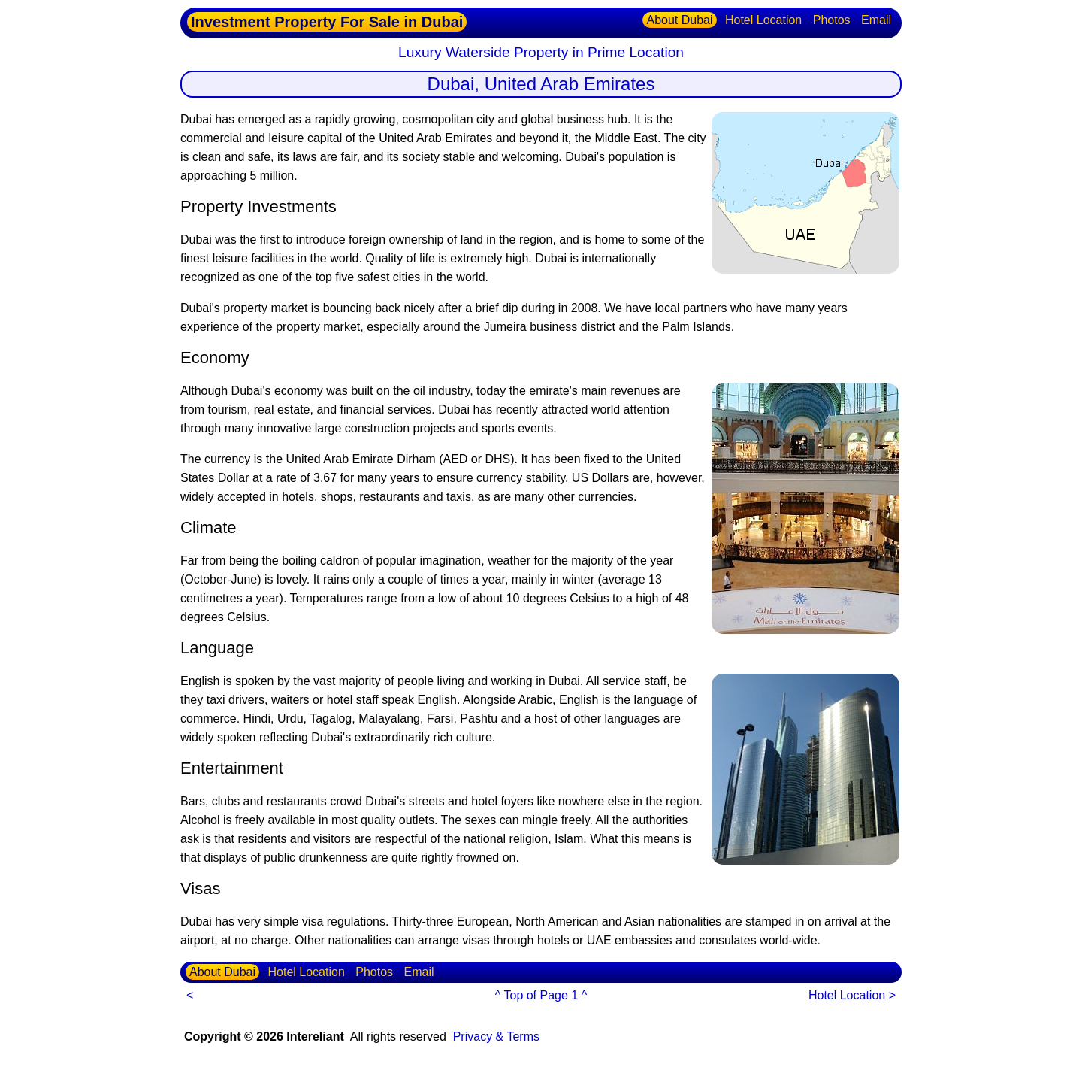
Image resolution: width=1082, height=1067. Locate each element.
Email (876, 20)
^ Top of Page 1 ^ (541, 995)
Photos (832, 20)
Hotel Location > (852, 995)
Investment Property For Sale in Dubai (327, 22)
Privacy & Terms (496, 1036)
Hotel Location (763, 20)
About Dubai (679, 20)
